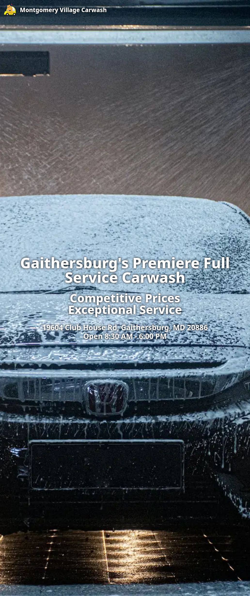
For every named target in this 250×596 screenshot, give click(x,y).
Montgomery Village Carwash (63, 10)
